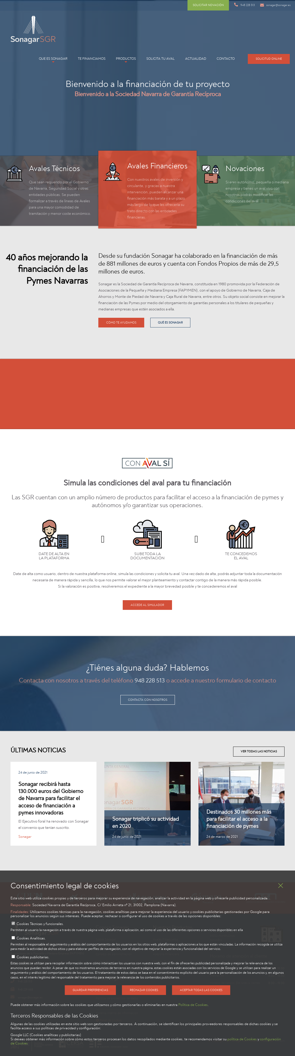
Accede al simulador (147, 605)
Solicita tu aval (160, 59)
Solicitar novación (208, 5)
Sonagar (24, 837)
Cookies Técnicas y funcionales (40, 924)
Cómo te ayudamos (121, 322)
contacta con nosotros (147, 699)
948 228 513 (244, 5)
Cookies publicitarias (33, 957)
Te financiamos (91, 59)
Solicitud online (269, 58)
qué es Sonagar (170, 322)
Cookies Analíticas (31, 938)
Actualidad (195, 59)
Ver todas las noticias (259, 751)
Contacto (226, 59)
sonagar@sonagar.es (275, 5)
